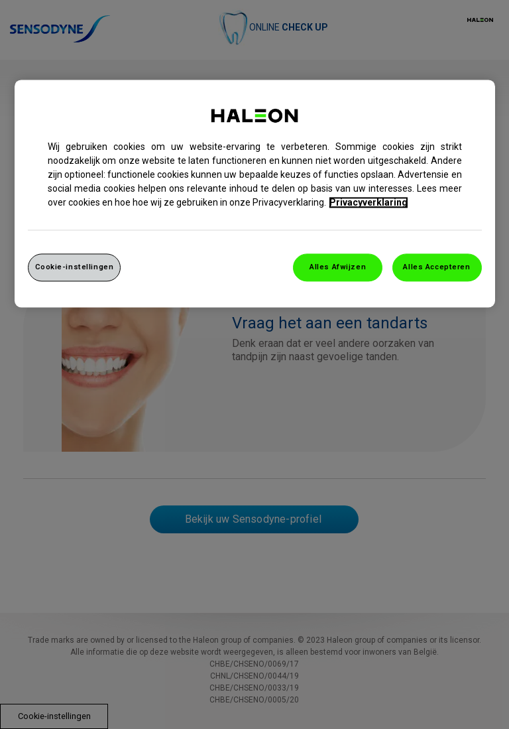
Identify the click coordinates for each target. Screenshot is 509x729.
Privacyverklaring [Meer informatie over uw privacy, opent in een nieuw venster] (368, 202)
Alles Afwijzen (338, 266)
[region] (255, 193)
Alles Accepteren (436, 266)
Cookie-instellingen (74, 266)
